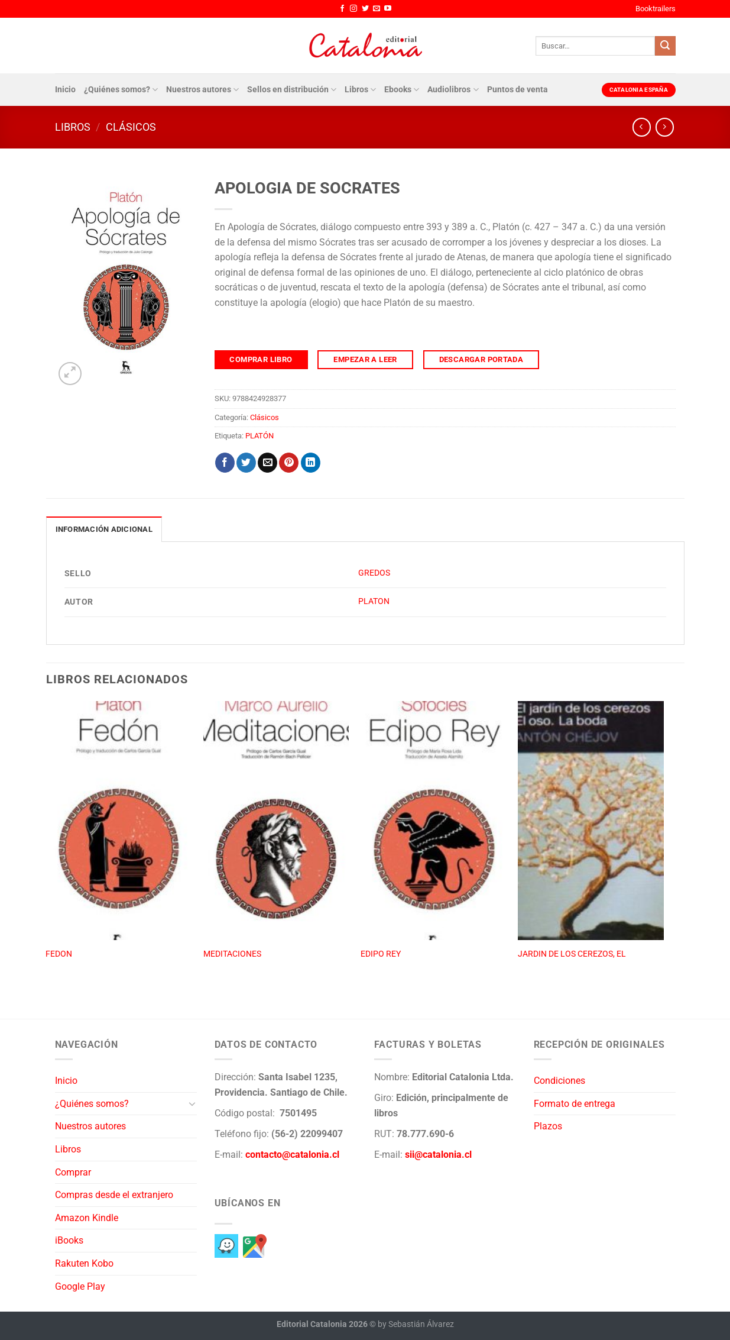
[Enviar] (665, 46)
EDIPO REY (381, 954)
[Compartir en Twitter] (246, 463)
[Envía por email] (267, 463)
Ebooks (401, 89)
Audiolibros (452, 89)
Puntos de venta (517, 90)
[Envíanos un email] (376, 9)
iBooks (69, 1240)
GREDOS (374, 573)
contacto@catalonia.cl (292, 1154)
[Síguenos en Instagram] (353, 9)
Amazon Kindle (86, 1217)
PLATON (374, 601)
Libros (360, 89)
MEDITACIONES (232, 954)
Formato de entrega (574, 1103)
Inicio (65, 90)
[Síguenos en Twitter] (365, 9)
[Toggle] (192, 1103)
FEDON (59, 954)
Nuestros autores (202, 89)
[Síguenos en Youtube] (387, 9)
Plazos (548, 1126)
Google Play (80, 1286)
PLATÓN (259, 435)
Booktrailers (655, 8)
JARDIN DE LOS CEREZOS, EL (572, 954)
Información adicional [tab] (104, 529)
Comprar (73, 1172)
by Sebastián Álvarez (416, 1324)
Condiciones (559, 1080)
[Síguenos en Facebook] (342, 9)
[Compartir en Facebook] (225, 463)
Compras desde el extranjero (114, 1194)
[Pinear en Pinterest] (289, 463)
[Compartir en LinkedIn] (310, 463)
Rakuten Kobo (84, 1263)
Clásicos (131, 127)
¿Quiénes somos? (121, 89)
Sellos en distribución (291, 89)
